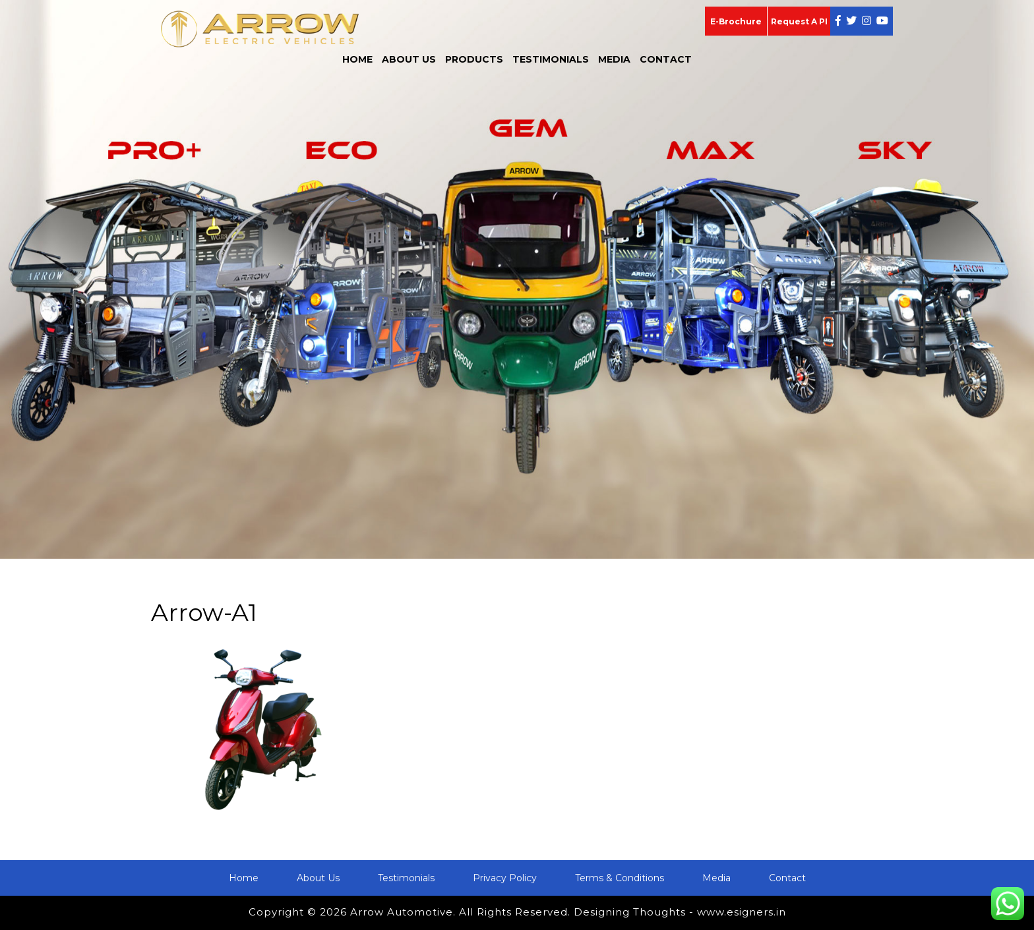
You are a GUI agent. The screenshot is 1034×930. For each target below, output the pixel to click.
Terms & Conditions (619, 878)
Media (614, 59)
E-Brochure (736, 21)
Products (474, 59)
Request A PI (799, 21)
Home (357, 59)
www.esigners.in (741, 912)
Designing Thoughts (630, 912)
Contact (666, 59)
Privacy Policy (505, 878)
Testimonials (550, 59)
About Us (409, 59)
